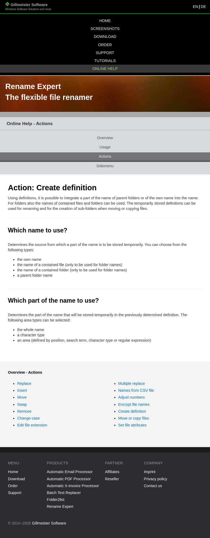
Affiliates (112, 472)
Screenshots (105, 29)
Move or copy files (133, 418)
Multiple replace (131, 383)
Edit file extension (32, 425)
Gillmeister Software (28, 7)
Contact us (153, 486)
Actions (105, 156)
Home (105, 21)
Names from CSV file (136, 390)
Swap (22, 404)
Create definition (132, 411)
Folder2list (55, 499)
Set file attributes (132, 425)
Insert (22, 390)
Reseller (112, 479)
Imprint (149, 472)
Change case (28, 418)
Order (105, 45)
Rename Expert (60, 506)
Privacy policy (155, 479)
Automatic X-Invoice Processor (73, 486)
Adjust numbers (131, 397)
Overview (105, 138)
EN (195, 7)
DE (203, 7)
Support (105, 53)
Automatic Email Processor (70, 472)
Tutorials (105, 61)
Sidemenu (105, 166)
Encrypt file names (134, 404)
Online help (104, 69)
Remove (24, 411)
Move (22, 397)
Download (105, 36)
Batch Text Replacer (64, 493)
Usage (105, 147)
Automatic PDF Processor (69, 479)
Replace (24, 383)
